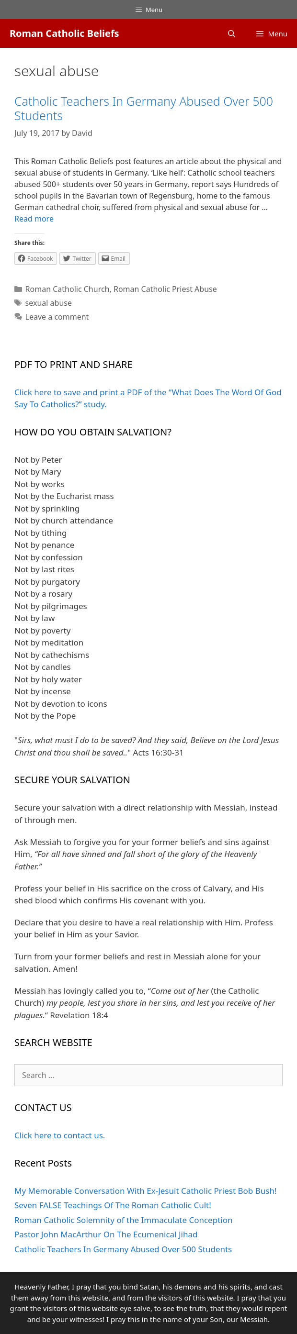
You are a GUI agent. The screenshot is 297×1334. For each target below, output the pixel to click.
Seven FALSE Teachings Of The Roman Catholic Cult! (112, 1205)
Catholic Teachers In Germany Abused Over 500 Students (143, 108)
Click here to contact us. (59, 1135)
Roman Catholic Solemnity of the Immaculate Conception (123, 1219)
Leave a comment (57, 316)
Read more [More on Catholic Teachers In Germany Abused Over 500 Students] (34, 218)
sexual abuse (48, 303)
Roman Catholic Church (67, 289)
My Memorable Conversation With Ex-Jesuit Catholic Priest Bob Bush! (145, 1190)
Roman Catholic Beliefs (64, 33)
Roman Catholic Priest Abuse (165, 289)
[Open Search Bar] (231, 33)
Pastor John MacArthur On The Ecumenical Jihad (105, 1234)
